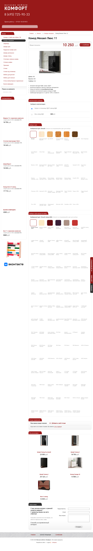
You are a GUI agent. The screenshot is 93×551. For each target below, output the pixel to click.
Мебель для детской (9, 74)
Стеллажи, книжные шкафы (10, 59)
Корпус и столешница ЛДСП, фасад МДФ (46, 108)
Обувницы (6, 43)
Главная (33, 534)
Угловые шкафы (7, 62)
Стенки (5, 68)
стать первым (57, 426)
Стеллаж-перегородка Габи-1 (11, 141)
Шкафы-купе (6, 46)
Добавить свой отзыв (59, 423)
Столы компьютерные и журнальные (13, 81)
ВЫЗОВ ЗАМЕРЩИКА (9, 210)
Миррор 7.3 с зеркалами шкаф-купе (13, 118)
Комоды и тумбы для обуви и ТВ (12, 37)
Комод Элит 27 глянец (9, 187)
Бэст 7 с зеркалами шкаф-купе (12, 231)
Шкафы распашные (8, 53)
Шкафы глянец (7, 56)
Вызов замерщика (8, 84)
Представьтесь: (62, 508)
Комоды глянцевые (8, 40)
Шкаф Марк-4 (7, 164)
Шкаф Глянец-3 (75, 452)
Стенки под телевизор (9, 71)
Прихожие (6, 65)
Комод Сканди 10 (75, 474)
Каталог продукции (45, 534)
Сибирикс (54, 542)
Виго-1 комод (44, 496)
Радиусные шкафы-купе (9, 49)
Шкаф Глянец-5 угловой (44, 452)
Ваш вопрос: (62, 515)
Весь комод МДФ (39, 114)
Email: (64, 512)
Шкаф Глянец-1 (44, 474)
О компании (59, 534)
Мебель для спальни (9, 77)
